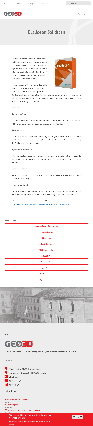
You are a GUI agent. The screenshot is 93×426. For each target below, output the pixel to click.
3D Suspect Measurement (46, 268)
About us (7, 3)
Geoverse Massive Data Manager (46, 226)
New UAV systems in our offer (16, 399)
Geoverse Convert (46, 232)
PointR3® (46, 256)
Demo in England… (12, 404)
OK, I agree (77, 418)
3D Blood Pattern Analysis (46, 274)
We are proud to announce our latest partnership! (24, 410)
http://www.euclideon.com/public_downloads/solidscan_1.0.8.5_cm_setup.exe (40, 204)
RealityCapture (46, 244)
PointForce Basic (46, 262)
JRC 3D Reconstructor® (46, 250)
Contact (45, 3)
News (19, 3)
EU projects (32, 3)
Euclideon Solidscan (46, 238)
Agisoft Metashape (46, 280)
